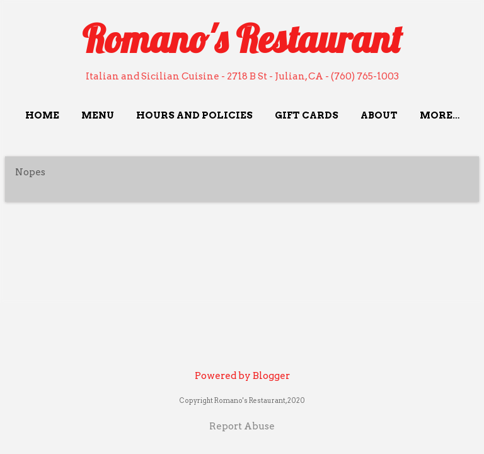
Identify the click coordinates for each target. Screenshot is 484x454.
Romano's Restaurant (242, 38)
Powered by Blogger (242, 375)
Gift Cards (306, 115)
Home (42, 115)
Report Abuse (242, 426)
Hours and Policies (194, 115)
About (379, 115)
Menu (97, 115)
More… (439, 115)
